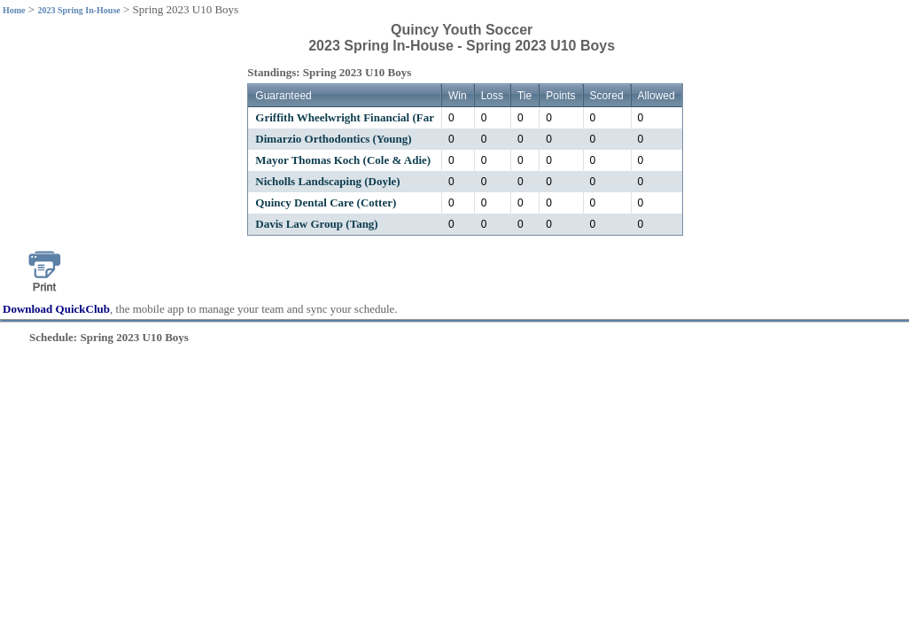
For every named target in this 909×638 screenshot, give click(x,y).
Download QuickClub (56, 308)
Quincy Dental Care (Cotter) (325, 202)
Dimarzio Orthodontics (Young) (333, 138)
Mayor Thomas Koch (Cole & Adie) (343, 160)
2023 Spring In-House (78, 10)
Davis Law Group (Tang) (316, 223)
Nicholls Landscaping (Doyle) (327, 181)
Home (14, 10)
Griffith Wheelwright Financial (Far (344, 117)
